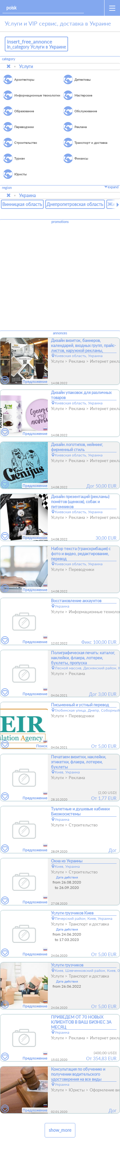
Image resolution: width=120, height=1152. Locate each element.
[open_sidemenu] (112, 8)
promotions (60, 222)
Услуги (26, 66)
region (7, 188)
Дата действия (67, 877)
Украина (27, 195)
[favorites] (5, 380)
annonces (60, 333)
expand (111, 187)
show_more (60, 1130)
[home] (95, 8)
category (8, 59)
